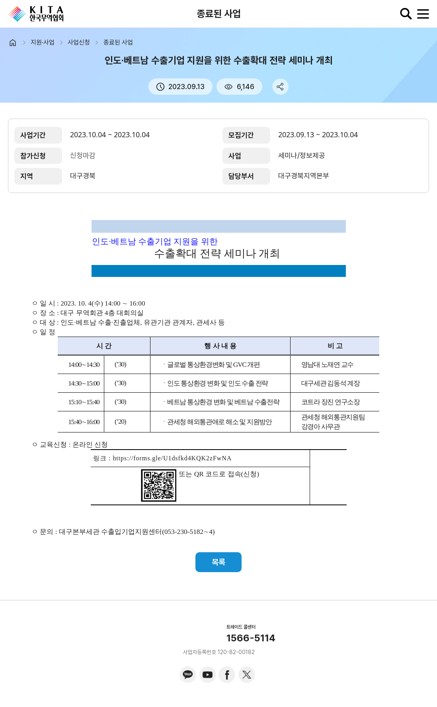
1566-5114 (250, 638)
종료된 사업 (118, 42)
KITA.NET (36, 14)
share (280, 86)
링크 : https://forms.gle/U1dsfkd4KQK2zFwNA (162, 458)
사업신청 (79, 42)
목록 (218, 562)
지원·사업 (43, 42)
